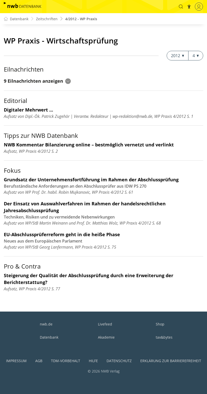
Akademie (106, 337)
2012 (177, 55)
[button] (181, 7)
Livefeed (105, 324)
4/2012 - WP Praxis (81, 18)
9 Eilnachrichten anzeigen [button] (37, 81)
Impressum (16, 360)
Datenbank (49, 337)
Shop (160, 324)
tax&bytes (164, 337)
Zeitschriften (47, 18)
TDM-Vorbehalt (65, 360)
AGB (38, 360)
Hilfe (93, 360)
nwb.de (46, 324)
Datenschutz (119, 360)
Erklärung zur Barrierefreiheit (170, 360)
